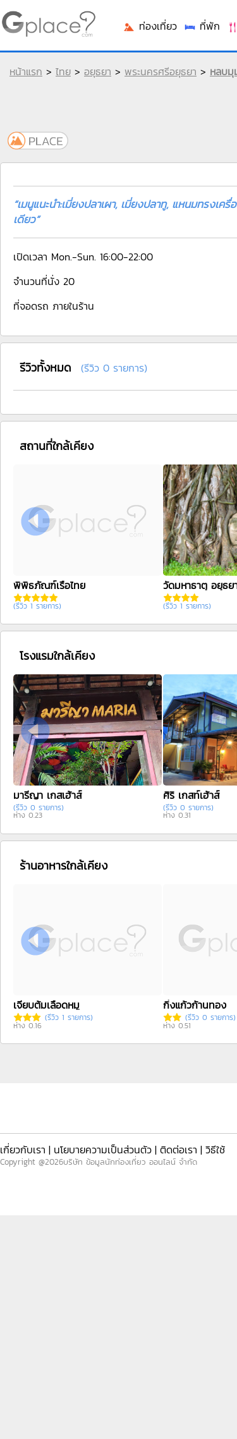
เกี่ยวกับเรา (23, 1149)
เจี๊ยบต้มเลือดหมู (46, 1005)
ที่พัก (201, 25)
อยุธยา (97, 71)
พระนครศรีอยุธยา (161, 71)
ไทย (63, 71)
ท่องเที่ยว (150, 25)
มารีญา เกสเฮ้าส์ (47, 795)
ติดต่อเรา (178, 1149)
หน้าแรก (25, 71)
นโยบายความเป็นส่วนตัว (103, 1149)
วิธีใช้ (215, 1149)
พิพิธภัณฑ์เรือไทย (49, 585)
